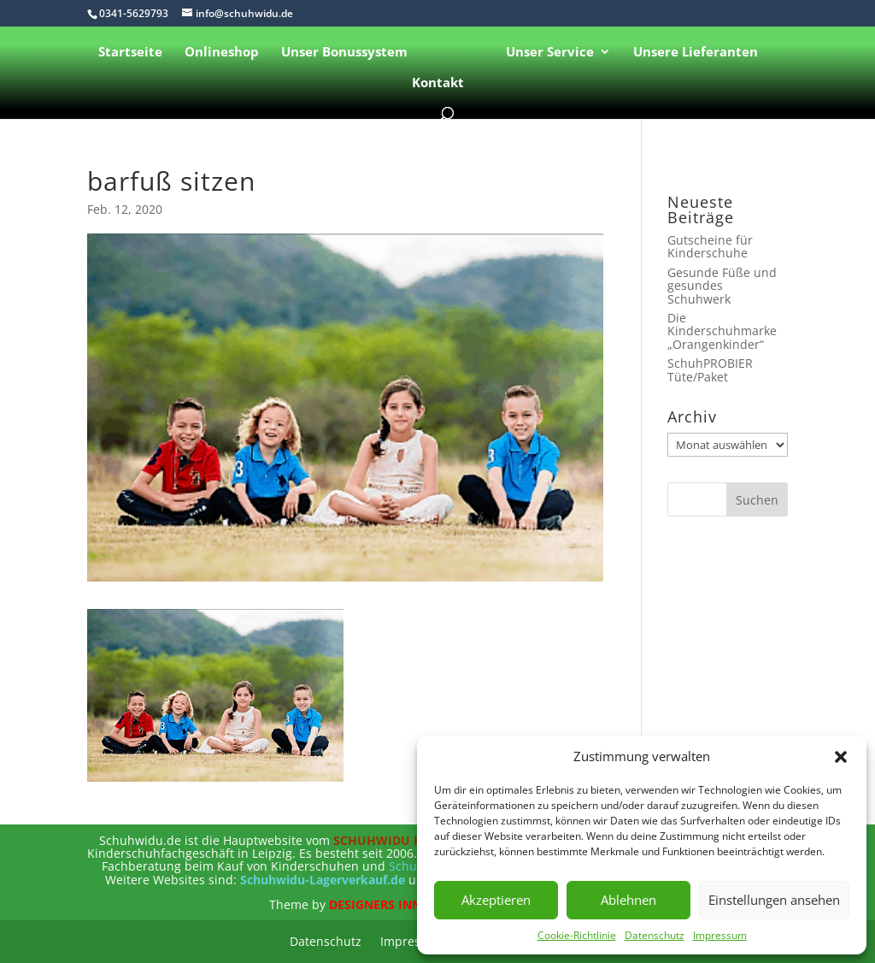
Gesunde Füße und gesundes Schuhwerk (722, 285)
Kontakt (438, 83)
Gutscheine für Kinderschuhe (710, 246)
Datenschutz (654, 935)
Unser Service (550, 52)
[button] (840, 756)
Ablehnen (628, 899)
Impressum (720, 935)
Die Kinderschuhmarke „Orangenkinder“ (722, 331)
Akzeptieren (496, 899)
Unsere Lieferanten (695, 52)
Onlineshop (222, 52)
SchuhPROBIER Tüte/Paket (710, 369)
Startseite (130, 52)
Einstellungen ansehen (774, 899)
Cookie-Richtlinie (576, 935)
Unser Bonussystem (344, 52)
